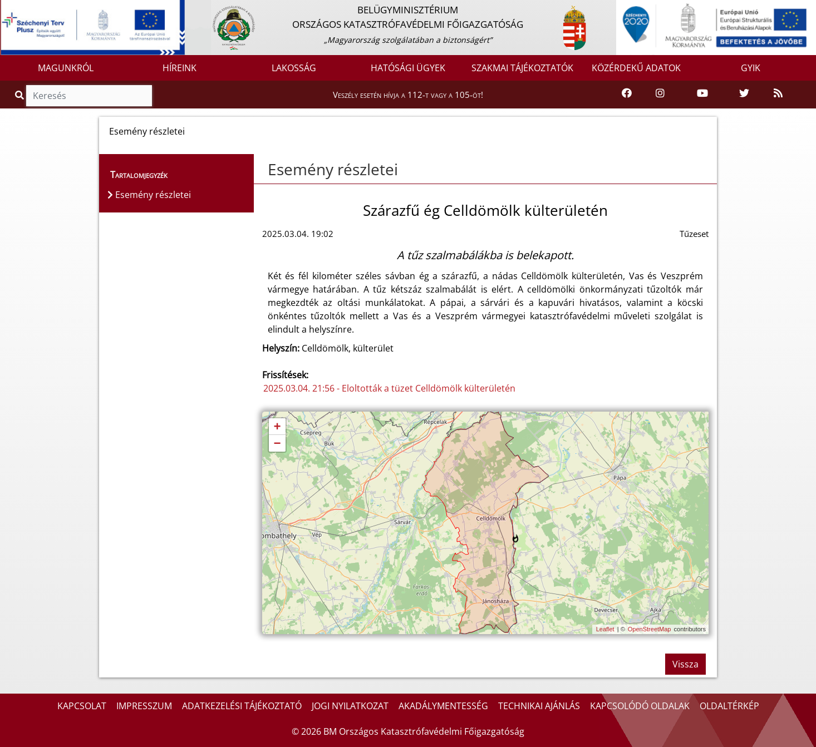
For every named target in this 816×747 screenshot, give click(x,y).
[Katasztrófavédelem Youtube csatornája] (702, 93)
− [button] (277, 444)
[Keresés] (89, 95)
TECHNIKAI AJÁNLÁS (539, 706)
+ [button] (277, 427)
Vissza (685, 664)
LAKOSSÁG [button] (294, 68)
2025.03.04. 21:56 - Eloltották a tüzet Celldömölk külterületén (389, 388)
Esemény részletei (333, 169)
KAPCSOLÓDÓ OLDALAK (640, 706)
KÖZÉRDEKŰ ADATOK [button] (636, 68)
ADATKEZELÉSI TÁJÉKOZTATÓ (242, 706)
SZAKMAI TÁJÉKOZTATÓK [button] (522, 68)
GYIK (750, 68)
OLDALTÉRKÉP (729, 706)
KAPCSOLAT (81, 706)
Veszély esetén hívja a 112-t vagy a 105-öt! (408, 94)
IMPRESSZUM (144, 706)
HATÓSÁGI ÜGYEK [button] (408, 68)
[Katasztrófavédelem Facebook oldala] (627, 93)
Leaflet (605, 629)
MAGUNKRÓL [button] (66, 68)
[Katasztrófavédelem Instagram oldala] (660, 93)
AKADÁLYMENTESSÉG (443, 706)
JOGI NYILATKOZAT (350, 706)
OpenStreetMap (649, 629)
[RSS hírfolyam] (778, 93)
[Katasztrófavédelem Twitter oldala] (744, 93)
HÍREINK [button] (179, 68)
